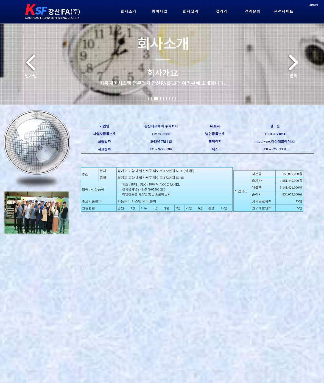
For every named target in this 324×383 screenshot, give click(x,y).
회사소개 (129, 11)
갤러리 (222, 11)
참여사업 (160, 11)
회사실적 (191, 11)
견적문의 (253, 11)
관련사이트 (284, 11)
